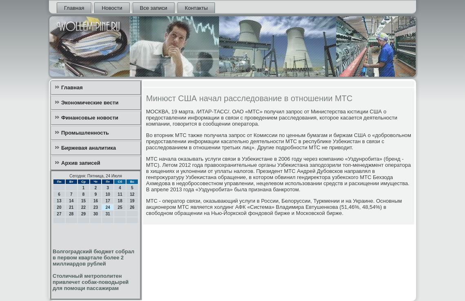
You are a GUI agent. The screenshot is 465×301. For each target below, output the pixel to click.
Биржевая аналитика (88, 148)
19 (132, 201)
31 (108, 214)
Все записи (153, 8)
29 (83, 214)
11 (120, 194)
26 (132, 207)
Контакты (196, 8)
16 (95, 201)
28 (71, 214)
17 (108, 201)
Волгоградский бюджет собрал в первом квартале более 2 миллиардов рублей (93, 257)
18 (120, 201)
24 (108, 207)
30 (95, 214)
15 (83, 201)
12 (132, 194)
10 (108, 194)
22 (83, 207)
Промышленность (85, 133)
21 (71, 207)
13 (59, 201)
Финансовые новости (89, 118)
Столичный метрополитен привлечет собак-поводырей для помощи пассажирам (90, 282)
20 (59, 207)
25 (120, 207)
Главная (74, 8)
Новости (112, 8)
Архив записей (80, 163)
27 (59, 214)
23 (95, 207)
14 (71, 201)
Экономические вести (89, 103)
